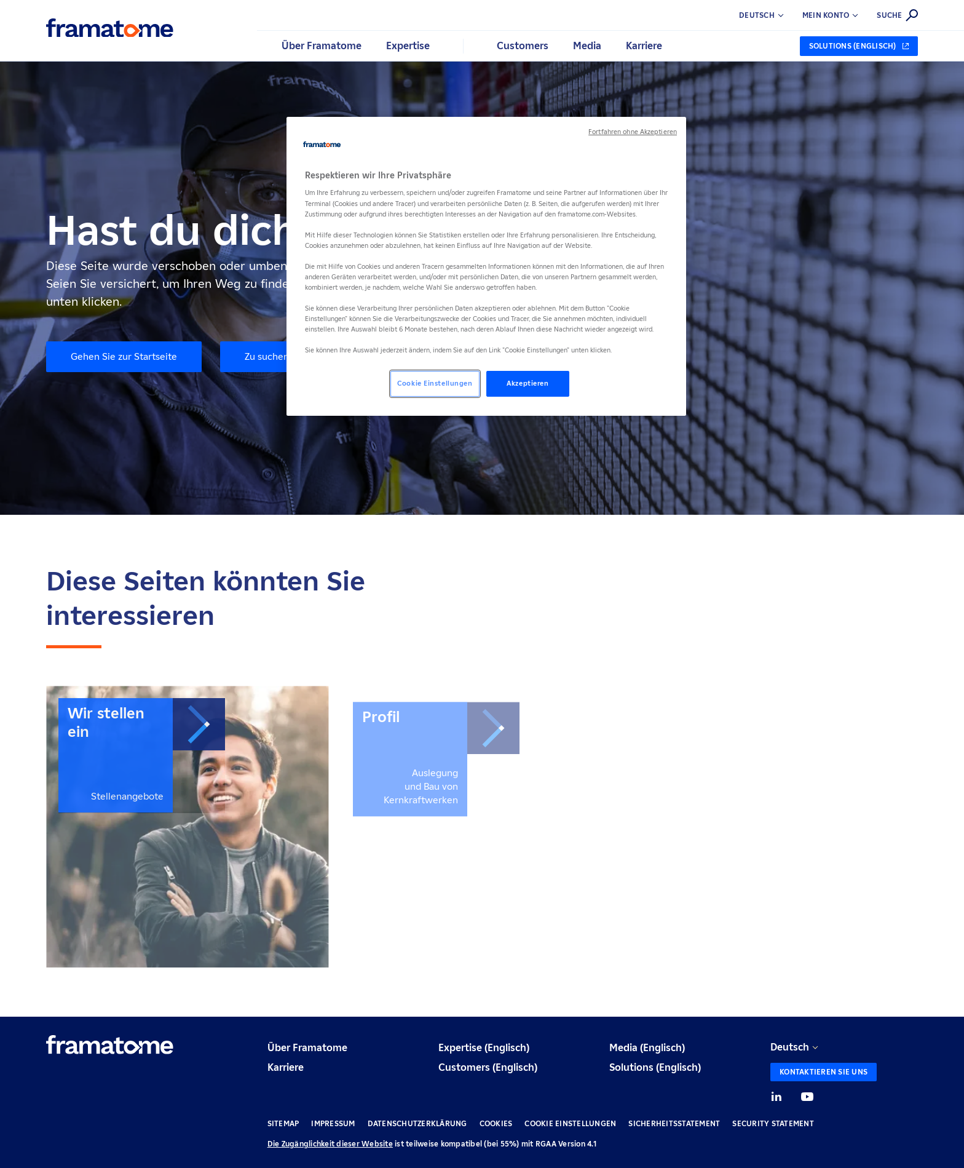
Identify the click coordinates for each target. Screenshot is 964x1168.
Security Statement (773, 1123)
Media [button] (587, 46)
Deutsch (789, 1047)
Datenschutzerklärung (417, 1123)
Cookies (496, 1123)
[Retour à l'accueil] (109, 28)
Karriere (285, 1067)
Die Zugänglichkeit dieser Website (330, 1143)
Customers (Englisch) (487, 1067)
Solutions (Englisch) (655, 1067)
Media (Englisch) (647, 1048)
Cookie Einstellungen (570, 1123)
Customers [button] (522, 46)
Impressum (333, 1123)
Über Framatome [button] (322, 46)
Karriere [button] (644, 46)
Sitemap (283, 1123)
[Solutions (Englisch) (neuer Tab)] (859, 46)
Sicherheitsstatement (674, 1123)
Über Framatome (307, 1048)
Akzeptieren (527, 383)
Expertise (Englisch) (483, 1048)
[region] (486, 266)
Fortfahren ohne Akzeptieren (632, 132)
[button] (839, 15)
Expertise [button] (408, 46)
